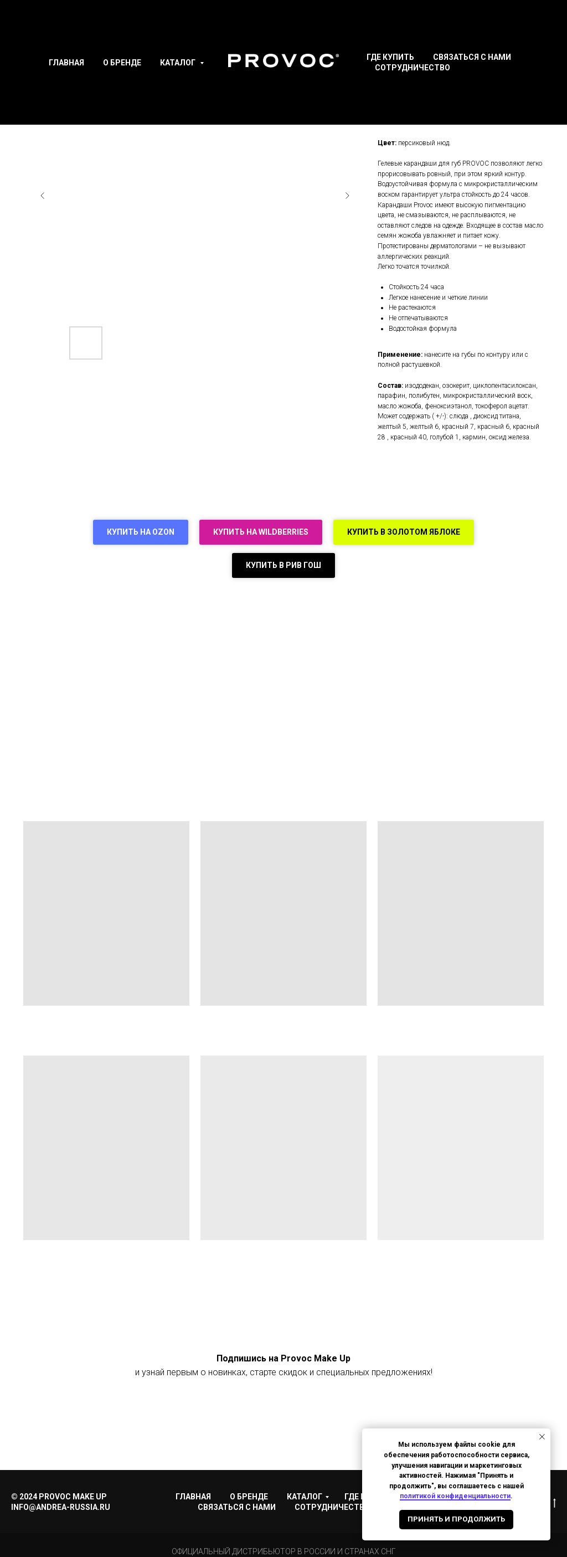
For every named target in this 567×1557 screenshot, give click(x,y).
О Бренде (122, 62)
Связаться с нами (472, 57)
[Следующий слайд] (347, 195)
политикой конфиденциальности (455, 1496)
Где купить (390, 57)
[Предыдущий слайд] (42, 195)
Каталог (178, 62)
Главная (66, 62)
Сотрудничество (412, 67)
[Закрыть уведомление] (542, 1436)
